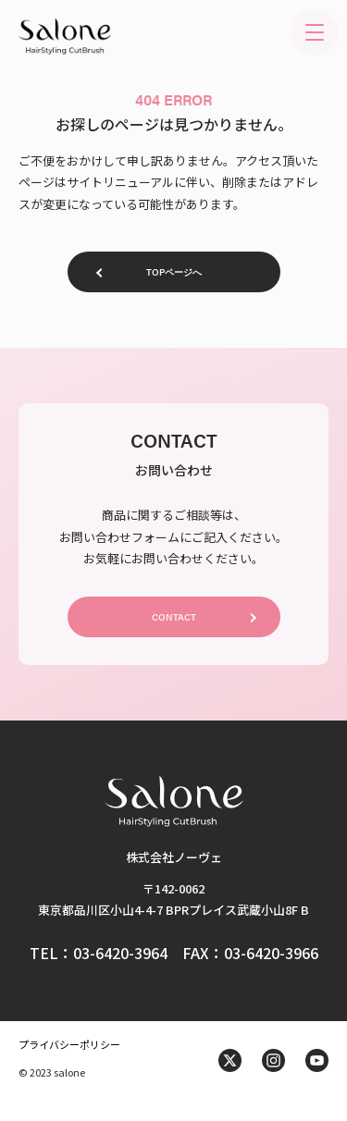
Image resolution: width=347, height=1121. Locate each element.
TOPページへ (174, 277)
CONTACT (173, 632)
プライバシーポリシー (69, 1064)
